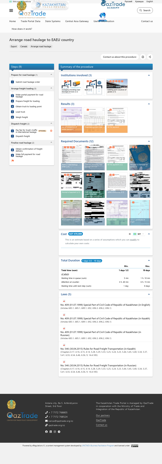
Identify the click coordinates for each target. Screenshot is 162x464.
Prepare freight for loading (28, 101)
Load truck (20, 112)
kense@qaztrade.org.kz (60, 420)
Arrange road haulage (41, 46)
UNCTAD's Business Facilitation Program (98, 445)
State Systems (52, 21)
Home (12, 21)
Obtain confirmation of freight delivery (29, 150)
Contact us (147, 21)
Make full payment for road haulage (28, 155)
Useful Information (104, 21)
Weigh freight (22, 117)
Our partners (103, 415)
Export (14, 46)
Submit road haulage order (28, 82)
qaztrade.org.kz (56, 425)
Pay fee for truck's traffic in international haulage (26, 131)
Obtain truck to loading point (29, 106)
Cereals (23, 46)
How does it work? (22, 28)
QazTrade (101, 420)
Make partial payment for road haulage (29, 96)
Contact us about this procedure (119, 56)
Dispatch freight (23, 136)
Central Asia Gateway (77, 21)
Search (145, 10)
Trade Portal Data (30, 21)
